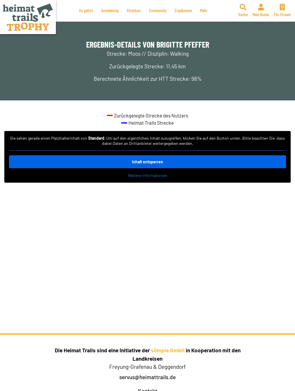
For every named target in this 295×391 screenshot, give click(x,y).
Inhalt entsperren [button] (147, 161)
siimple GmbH (168, 350)
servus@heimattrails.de (147, 377)
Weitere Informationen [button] (147, 175)
